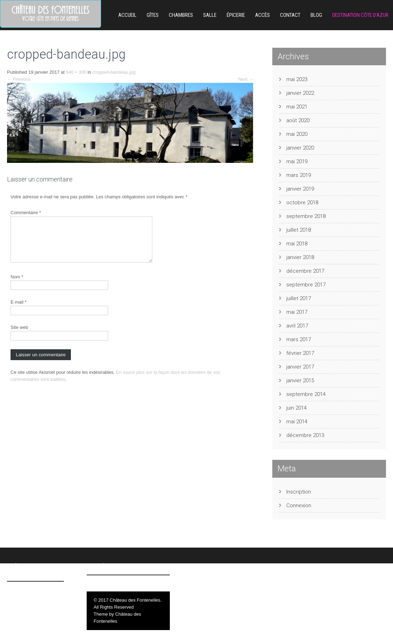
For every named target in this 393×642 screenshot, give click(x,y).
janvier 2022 (300, 93)
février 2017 (300, 353)
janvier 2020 (300, 148)
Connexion (298, 505)
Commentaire (26, 212)
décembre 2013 (305, 435)
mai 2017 (296, 312)
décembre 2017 (305, 271)
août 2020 (297, 120)
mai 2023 (296, 79)
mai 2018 (296, 243)
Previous (19, 79)
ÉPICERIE (236, 15)
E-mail (19, 310)
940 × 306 (76, 72)
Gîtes (153, 15)
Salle (210, 15)
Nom (17, 285)
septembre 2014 (306, 394)
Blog (316, 15)
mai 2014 (296, 421)
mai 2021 (296, 107)
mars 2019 (298, 175)
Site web (19, 335)
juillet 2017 (298, 298)
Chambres (181, 15)
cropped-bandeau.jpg (113, 72)
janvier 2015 (300, 380)
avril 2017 (297, 326)
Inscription (298, 492)
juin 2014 (296, 408)
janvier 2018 (300, 257)
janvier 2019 (300, 189)
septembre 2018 (306, 216)
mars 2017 (298, 339)
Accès (262, 15)
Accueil (127, 15)
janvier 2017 (300, 367)
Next (245, 79)
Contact (290, 15)
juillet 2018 (298, 230)
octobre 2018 (302, 202)
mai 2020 (296, 134)
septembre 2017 (306, 285)
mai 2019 (296, 161)
